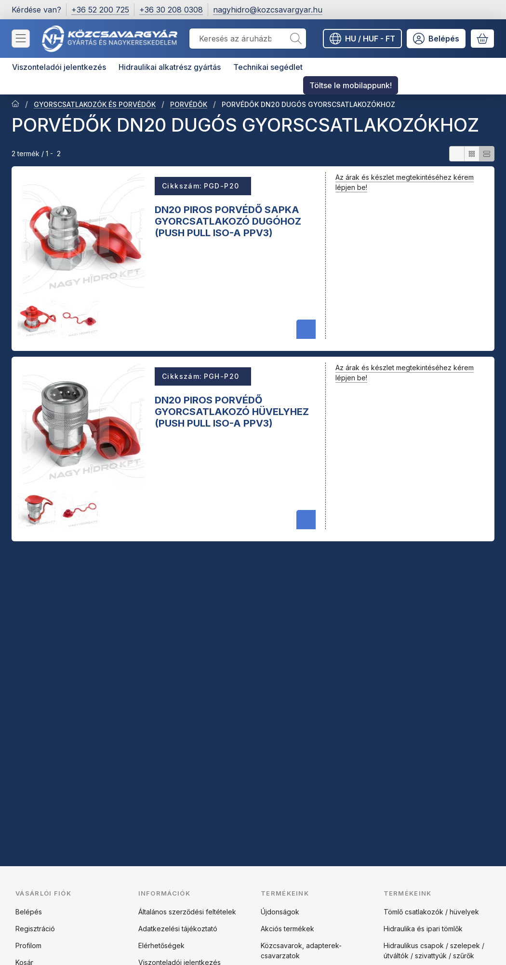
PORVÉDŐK (188, 104)
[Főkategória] (15, 104)
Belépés (28, 912)
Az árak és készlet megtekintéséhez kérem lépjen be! (404, 182)
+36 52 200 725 (100, 9)
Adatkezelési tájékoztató (177, 929)
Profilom (28, 945)
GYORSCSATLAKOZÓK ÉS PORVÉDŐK (95, 104)
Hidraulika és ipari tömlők (423, 929)
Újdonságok (280, 912)
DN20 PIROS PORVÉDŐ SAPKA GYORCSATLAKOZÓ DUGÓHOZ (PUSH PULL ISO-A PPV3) (228, 220)
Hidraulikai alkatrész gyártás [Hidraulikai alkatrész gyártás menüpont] (170, 67)
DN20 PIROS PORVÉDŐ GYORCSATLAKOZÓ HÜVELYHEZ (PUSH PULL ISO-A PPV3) (232, 411)
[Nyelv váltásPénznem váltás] (362, 38)
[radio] (457, 153)
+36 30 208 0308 (171, 9)
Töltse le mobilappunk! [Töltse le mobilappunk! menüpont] (350, 85)
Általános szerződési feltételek (187, 912)
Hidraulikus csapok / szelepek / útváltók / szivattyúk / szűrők (434, 950)
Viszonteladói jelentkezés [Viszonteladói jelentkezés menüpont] (59, 67)
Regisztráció (35, 929)
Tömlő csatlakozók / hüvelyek (431, 912)
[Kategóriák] (21, 38)
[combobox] (247, 38)
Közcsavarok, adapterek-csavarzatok (301, 950)
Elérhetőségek (161, 945)
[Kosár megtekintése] (482, 38)
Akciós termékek (287, 929)
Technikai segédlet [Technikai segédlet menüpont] (268, 67)
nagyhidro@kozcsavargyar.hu (267, 9)
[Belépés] (436, 38)
